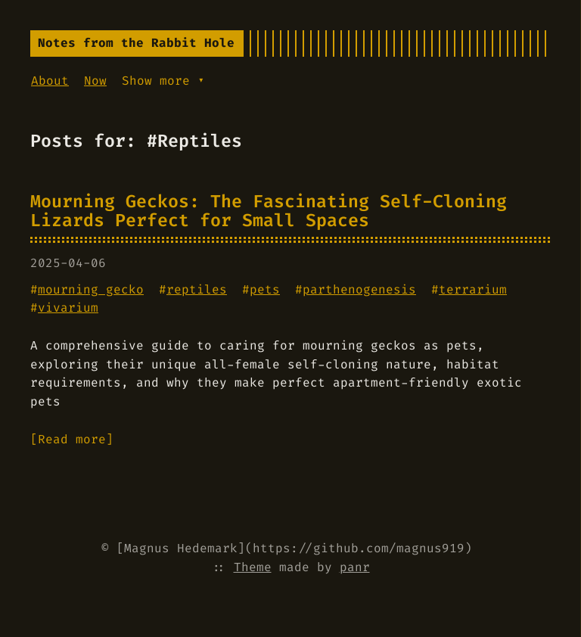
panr (355, 567)
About (50, 81)
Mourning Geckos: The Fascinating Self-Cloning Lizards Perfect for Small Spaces (268, 210)
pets (265, 289)
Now (95, 81)
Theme (253, 567)
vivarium (68, 307)
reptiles (196, 289)
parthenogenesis (359, 289)
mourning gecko (91, 289)
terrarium (473, 289)
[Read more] (71, 439)
